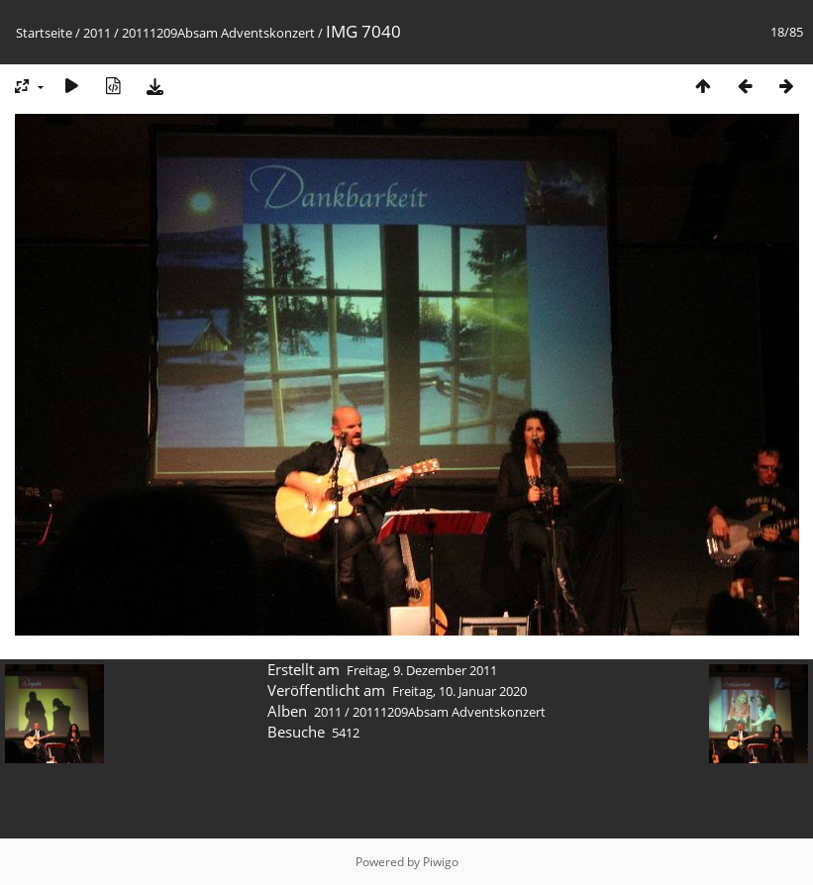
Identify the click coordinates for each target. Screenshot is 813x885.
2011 (97, 33)
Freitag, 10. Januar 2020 (459, 691)
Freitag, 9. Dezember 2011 (422, 670)
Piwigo (440, 861)
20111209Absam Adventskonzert (218, 33)
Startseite (44, 33)
